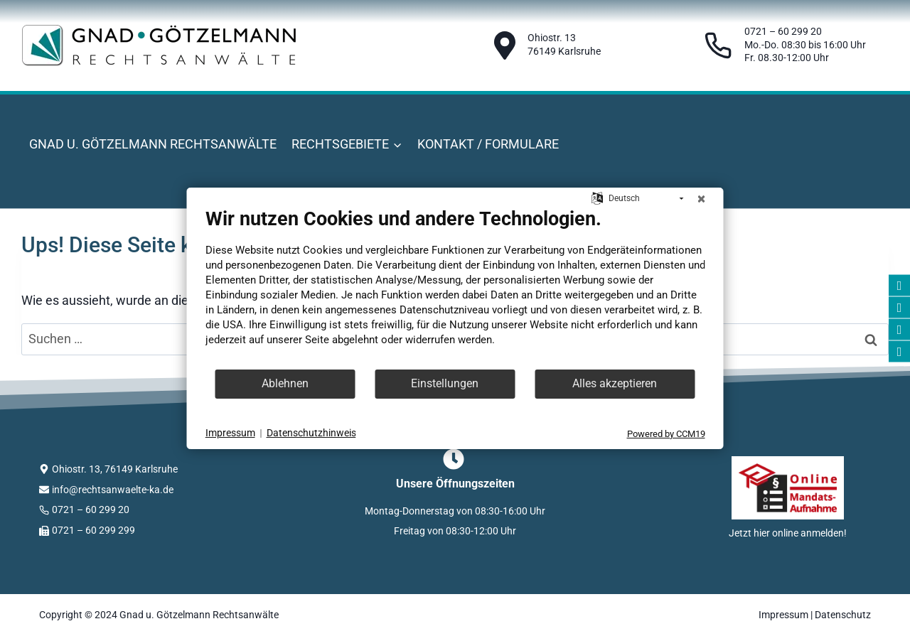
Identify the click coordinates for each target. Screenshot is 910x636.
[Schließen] (701, 199)
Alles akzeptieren (614, 383)
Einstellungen (444, 383)
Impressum (783, 614)
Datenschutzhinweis (311, 432)
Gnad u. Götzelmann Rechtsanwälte (153, 143)
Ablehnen (285, 383)
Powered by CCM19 (666, 434)
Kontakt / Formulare (488, 143)
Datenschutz (843, 614)
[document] (455, 288)
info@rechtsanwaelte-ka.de (112, 489)
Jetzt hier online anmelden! (788, 533)
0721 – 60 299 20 (90, 509)
